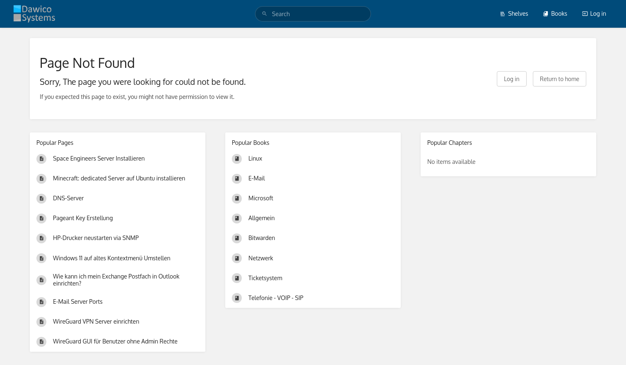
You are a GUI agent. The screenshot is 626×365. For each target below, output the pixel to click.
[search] (313, 14)
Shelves (514, 13)
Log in (594, 13)
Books (555, 13)
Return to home (559, 78)
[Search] (264, 13)
